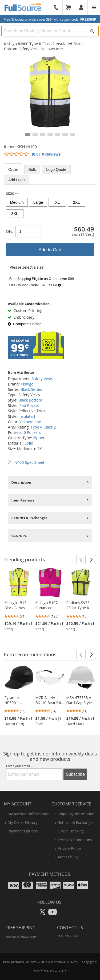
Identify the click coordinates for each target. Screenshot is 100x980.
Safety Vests (42, 378)
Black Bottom (30, 400)
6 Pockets (32, 432)
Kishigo (27, 384)
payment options (22, 831)
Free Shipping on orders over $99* (50, 19)
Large (38, 202)
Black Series (31, 389)
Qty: (9, 231)
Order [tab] (13, 169)
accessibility (68, 856)
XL (57, 202)
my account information (28, 813)
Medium (17, 202)
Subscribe (75, 774)
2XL (76, 202)
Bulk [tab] (32, 169)
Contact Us (70, 928)
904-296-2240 (68, 936)
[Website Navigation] (94, 7)
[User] (81, 7)
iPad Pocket (28, 405)
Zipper (39, 437)
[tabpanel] (50, 240)
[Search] (92, 31)
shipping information (76, 813)
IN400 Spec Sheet (29, 462)
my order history (22, 822)
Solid (29, 443)
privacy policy (69, 848)
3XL (14, 213)
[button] (27, 135)
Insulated (26, 416)
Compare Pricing (24, 324)
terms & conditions (75, 839)
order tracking (70, 831)
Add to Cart (50, 249)
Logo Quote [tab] (56, 169)
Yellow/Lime (30, 421)
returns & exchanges (76, 822)
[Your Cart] (69, 7)
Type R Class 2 (43, 427)
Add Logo (16, 180)
